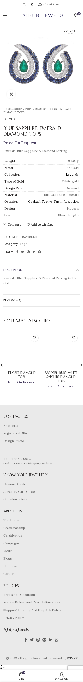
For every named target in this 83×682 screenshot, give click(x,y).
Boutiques (10, 426)
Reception (71, 202)
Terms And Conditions (19, 595)
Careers (9, 574)
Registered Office (16, 433)
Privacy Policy (13, 618)
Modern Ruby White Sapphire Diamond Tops (61, 377)
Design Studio (13, 441)
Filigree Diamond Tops (22, 375)
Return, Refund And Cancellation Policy (31, 602)
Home (7, 108)
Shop (18, 108)
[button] (2, 667)
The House (11, 520)
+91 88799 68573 (20, 459)
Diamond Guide (14, 484)
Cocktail (34, 202)
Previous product (5, 119)
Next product (14, 119)
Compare (14, 224)
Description (12, 270)
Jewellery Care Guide (19, 492)
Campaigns (11, 543)
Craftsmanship (14, 528)
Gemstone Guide (15, 499)
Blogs (7, 558)
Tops (28, 108)
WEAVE (72, 658)
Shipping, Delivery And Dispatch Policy (32, 610)
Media (7, 551)
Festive (47, 202)
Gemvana (10, 566)
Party (58, 202)
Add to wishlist (42, 224)
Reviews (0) (12, 300)
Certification (12, 535)
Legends (72, 175)
